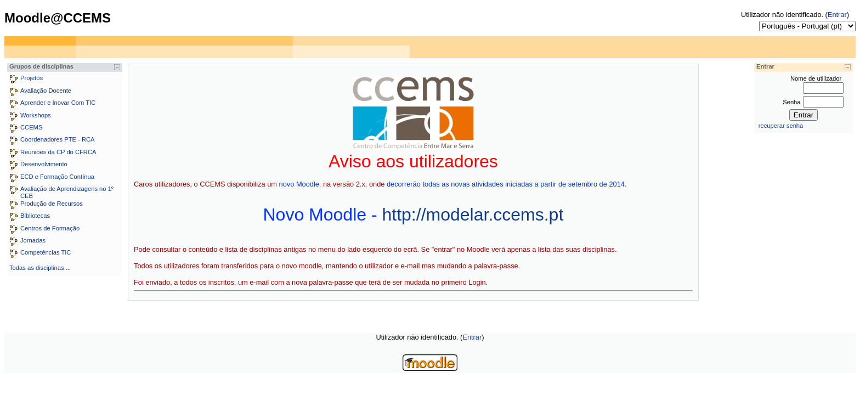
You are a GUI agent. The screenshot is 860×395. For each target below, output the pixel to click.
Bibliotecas (35, 215)
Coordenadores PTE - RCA (57, 139)
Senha (791, 102)
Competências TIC (45, 252)
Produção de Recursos (51, 203)
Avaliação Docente (45, 90)
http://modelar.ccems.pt (472, 214)
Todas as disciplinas (36, 267)
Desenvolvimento (43, 164)
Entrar (837, 14)
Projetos (31, 78)
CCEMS (31, 127)
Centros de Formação (50, 228)
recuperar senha (781, 125)
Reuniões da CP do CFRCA (58, 152)
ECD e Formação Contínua (57, 176)
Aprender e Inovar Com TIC (57, 102)
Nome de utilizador (815, 78)
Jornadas (33, 240)
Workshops (35, 115)
